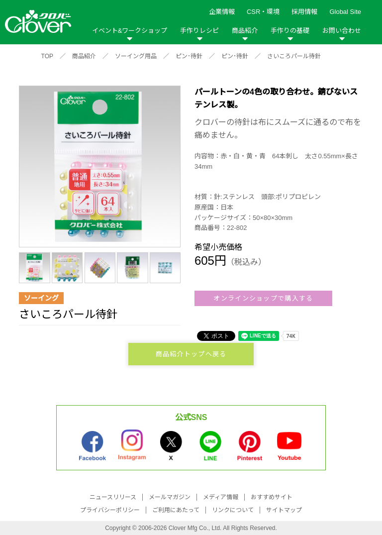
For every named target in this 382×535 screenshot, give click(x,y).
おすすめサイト (271, 497)
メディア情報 (220, 497)
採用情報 (304, 11)
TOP (47, 56)
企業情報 (222, 11)
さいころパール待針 (294, 56)
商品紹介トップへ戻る (191, 354)
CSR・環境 (263, 11)
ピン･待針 (189, 56)
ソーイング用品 (136, 56)
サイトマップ (284, 510)
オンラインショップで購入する (263, 298)
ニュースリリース (113, 497)
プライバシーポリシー (110, 510)
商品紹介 (245, 30)
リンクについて (233, 510)
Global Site (345, 11)
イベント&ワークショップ (130, 30)
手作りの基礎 (290, 30)
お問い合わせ (341, 30)
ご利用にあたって (175, 510)
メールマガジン (170, 497)
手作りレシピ (199, 30)
